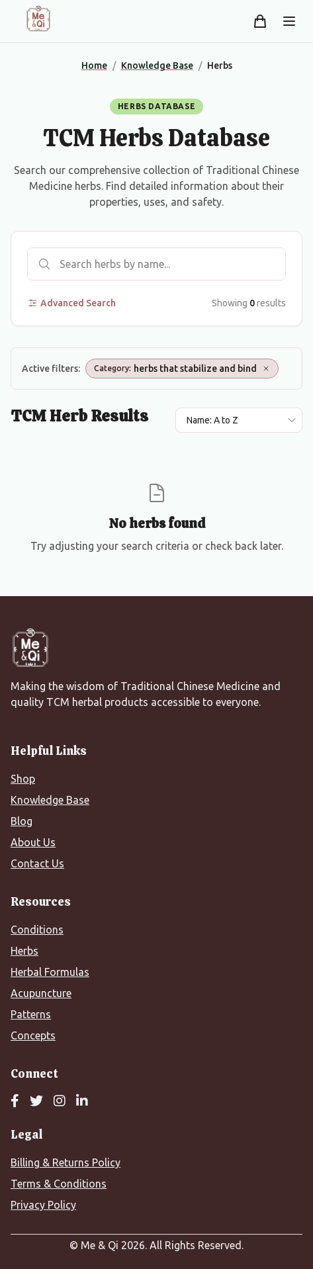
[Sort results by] (238, 420)
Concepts (33, 1035)
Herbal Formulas (50, 972)
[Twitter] (36, 1102)
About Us (33, 842)
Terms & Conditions (59, 1184)
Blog (21, 821)
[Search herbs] (156, 264)
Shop (23, 779)
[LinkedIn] (82, 1102)
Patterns (31, 1014)
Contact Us (37, 863)
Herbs (24, 951)
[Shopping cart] (260, 21)
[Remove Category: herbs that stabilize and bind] (266, 368)
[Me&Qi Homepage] (38, 18)
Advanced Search (71, 303)
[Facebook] (15, 1102)
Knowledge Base (50, 800)
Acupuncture (41, 993)
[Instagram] (60, 1102)
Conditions (37, 930)
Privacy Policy (43, 1205)
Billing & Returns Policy (65, 1162)
